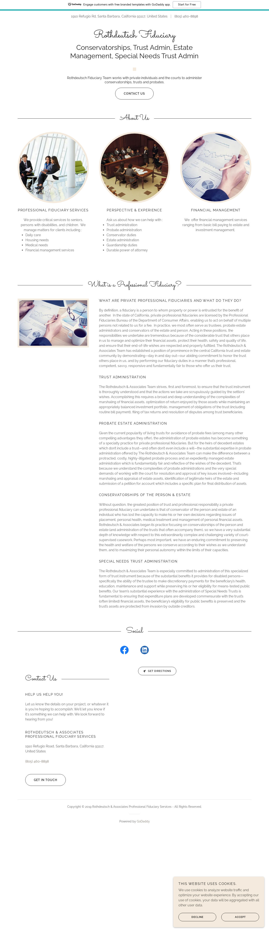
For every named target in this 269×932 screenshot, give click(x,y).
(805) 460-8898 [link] (186, 16)
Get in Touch (41, 876)
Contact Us (130, 190)
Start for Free (187, 4)
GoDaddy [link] (143, 918)
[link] (134, 36)
